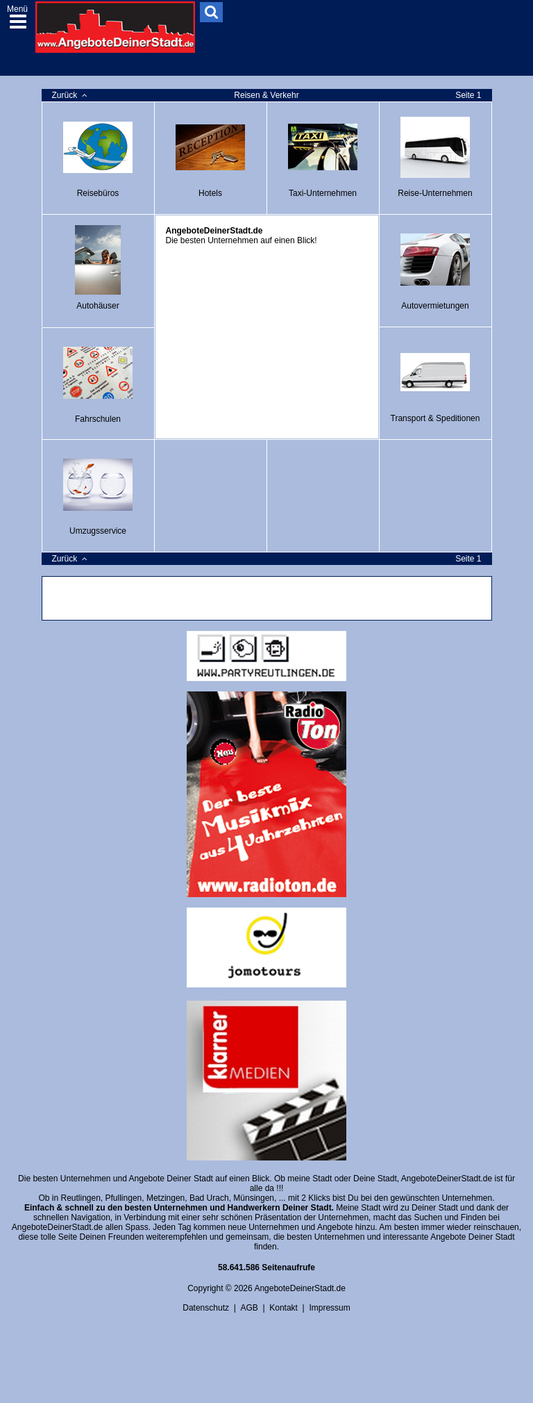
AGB (248, 1308)
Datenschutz (206, 1308)
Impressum (329, 1308)
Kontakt (283, 1308)
